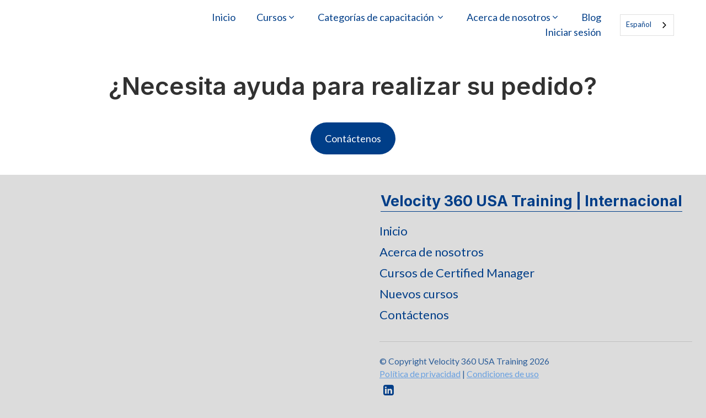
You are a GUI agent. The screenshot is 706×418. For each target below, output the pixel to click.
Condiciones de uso (503, 373)
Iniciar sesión (573, 32)
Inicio (224, 17)
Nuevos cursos (418, 293)
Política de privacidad (420, 373)
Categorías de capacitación (377, 17)
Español (638, 24)
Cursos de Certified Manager (456, 272)
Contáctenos (353, 138)
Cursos (271, 17)
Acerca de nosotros (508, 17)
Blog (591, 17)
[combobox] (647, 25)
